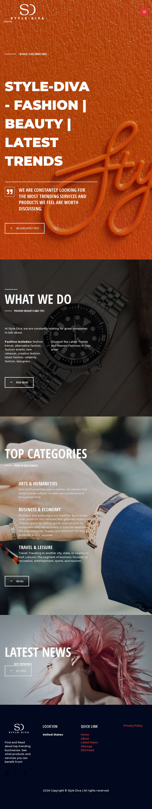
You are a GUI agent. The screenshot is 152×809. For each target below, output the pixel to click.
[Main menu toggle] (144, 12)
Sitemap (86, 746)
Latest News (89, 742)
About (85, 738)
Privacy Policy (133, 725)
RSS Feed (87, 750)
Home (85, 734)
